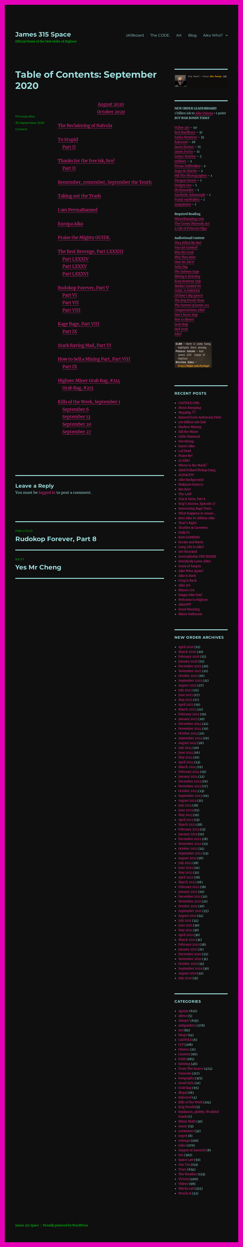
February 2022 (188, 887)
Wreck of (184, 1193)
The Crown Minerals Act (192, 224)
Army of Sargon (189, 566)
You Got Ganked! (186, 248)
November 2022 (189, 844)
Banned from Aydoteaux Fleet (199, 417)
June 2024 (185, 753)
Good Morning (189, 609)
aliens (182, 1016)
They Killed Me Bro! (187, 243)
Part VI (69, 295)
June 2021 (185, 925)
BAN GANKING (189, 537)
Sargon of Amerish (192, 1150)
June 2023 (185, 810)
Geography (186, 1078)
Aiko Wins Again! (190, 571)
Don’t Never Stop (186, 315)
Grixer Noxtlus (185, 156)
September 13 (76, 416)
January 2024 (188, 777)
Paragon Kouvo (185, 180)
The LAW (185, 494)
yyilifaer (180, 161)
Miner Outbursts (190, 614)
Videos (183, 1184)
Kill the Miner (188, 432)
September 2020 (190, 968)
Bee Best (184, 489)
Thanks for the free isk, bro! (86, 160)
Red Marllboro (184, 132)
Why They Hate (185, 257)
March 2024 (187, 767)
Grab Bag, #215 (77, 388)
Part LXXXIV (75, 259)
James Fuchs (183, 152)
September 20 (76, 424)
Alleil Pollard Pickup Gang (197, 470)
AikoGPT (184, 604)
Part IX (69, 331)
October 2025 (188, 676)
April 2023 (185, 820)
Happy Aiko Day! (190, 595)
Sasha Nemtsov (185, 137)
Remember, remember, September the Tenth (105, 182)
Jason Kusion (184, 147)
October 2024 (188, 733)
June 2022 (185, 868)
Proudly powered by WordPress (65, 1225)
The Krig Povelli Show (189, 300)
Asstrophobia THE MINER (197, 556)
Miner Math (187, 1121)
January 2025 (188, 719)
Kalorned (181, 142)
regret (182, 1136)
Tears (182, 1169)
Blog (192, 35)
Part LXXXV (74, 266)
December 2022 (189, 839)
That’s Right (187, 523)
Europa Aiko (70, 223)
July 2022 (185, 863)
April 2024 (185, 762)
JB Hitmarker (184, 190)
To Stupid (68, 139)
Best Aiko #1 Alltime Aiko (196, 518)
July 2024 (185, 748)
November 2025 (189, 671)
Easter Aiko (186, 446)
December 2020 (189, 954)
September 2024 (190, 738)
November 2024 (189, 729)
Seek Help (181, 324)
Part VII (70, 302)
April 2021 (185, 935)
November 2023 (189, 786)
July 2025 (185, 690)
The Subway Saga (186, 272)
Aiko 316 (184, 585)
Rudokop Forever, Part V (83, 287)
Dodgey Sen (183, 185)
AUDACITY (186, 475)
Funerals (184, 1073)
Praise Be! (185, 456)
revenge (184, 1141)
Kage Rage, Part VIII (79, 324)
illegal (182, 1093)
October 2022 (188, 849)
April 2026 (186, 647)
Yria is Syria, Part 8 (191, 499)
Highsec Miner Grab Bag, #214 (89, 380)
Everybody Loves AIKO (194, 561)
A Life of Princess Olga (190, 228)
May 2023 (185, 815)
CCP (181, 1045)
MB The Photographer (190, 176)
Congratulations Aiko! (189, 310)
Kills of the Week (190, 1102)
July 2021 (184, 921)
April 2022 (185, 877)
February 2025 (188, 714)
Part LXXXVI (75, 274)
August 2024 (187, 743)
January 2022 (188, 892)
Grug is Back (187, 580)
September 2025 (190, 681)
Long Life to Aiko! (191, 547)
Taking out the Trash (79, 196)
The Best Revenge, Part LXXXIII (91, 251)
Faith (182, 1059)
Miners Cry (186, 590)
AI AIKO (184, 461)
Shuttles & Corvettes (193, 528)
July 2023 (185, 805)
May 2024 (185, 757)
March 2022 (187, 882)
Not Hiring (186, 441)
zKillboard (135, 35)
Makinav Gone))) (190, 485)
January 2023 (187, 834)
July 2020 (185, 978)
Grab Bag (185, 1088)
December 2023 (189, 781)
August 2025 (187, 685)
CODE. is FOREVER (187, 291)
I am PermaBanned (78, 210)
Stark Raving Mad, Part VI (84, 345)
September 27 (76, 431)
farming (184, 1064)
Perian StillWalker (187, 166)
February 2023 (188, 829)
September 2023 (190, 796)
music (182, 1126)
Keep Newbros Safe (187, 281)
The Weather (187, 1174)
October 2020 (188, 964)
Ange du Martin (185, 171)
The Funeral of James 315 (191, 305)
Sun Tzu (184, 1165)
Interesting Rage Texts (194, 508)
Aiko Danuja (204, 113)
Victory (183, 1179)
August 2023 (187, 801)
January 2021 (187, 949)
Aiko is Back (187, 576)
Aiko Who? (213, 35)
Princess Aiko (25, 116)
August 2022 (187, 858)
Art (179, 35)
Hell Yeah (181, 329)
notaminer (186, 1131)
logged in (47, 492)
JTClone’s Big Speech (188, 296)
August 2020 (187, 973)
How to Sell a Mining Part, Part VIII (94, 359)
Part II (69, 147)
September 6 (75, 409)
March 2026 (187, 652)
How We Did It (184, 262)
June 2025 (185, 695)
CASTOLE (185, 1040)
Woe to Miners (184, 320)
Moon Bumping (189, 408)
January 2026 (188, 661)
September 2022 (190, 853)
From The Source (190, 1069)
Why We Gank (184, 252)
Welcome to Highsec (193, 600)
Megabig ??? (187, 413)
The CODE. (160, 35)
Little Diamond (189, 437)
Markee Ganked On (187, 286)
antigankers (187, 1025)
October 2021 (187, 906)
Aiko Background (190, 480)
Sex (181, 1155)
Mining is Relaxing (187, 276)
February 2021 (188, 945)
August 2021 (187, 916)
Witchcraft (186, 1189)
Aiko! (178, 334)
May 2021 (185, 930)
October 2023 (188, 791)
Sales (182, 1145)
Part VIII (71, 310)
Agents (183, 1011)
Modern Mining (189, 427)
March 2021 (186, 940)
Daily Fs (184, 532)
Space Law (185, 1160)
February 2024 (188, 772)
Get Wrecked (187, 552)
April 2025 (185, 705)
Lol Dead (184, 451)
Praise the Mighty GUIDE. (84, 237)
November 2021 (189, 901)
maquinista (182, 204)
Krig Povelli (186, 1107)
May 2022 (185, 873)
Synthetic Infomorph (189, 195)
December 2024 (189, 724)
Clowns (183, 1049)
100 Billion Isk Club (192, 422)
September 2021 (190, 911)
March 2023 (187, 825)
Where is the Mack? (192, 465)
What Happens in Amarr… (197, 513)
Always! (184, 1021)
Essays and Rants (190, 542)
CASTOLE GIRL (189, 403)
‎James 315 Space (43, 34)
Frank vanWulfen (187, 200)
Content (21, 129)
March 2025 (187, 709)
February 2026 (189, 657)
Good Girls (186, 1083)
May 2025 (185, 700)
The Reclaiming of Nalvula (85, 125)
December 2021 (189, 897)
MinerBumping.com (189, 219)
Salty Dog (181, 267)
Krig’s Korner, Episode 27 (197, 504)
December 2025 (189, 666)
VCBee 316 (181, 128)
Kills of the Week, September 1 (89, 401)
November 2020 (189, 959)
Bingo (182, 1035)
